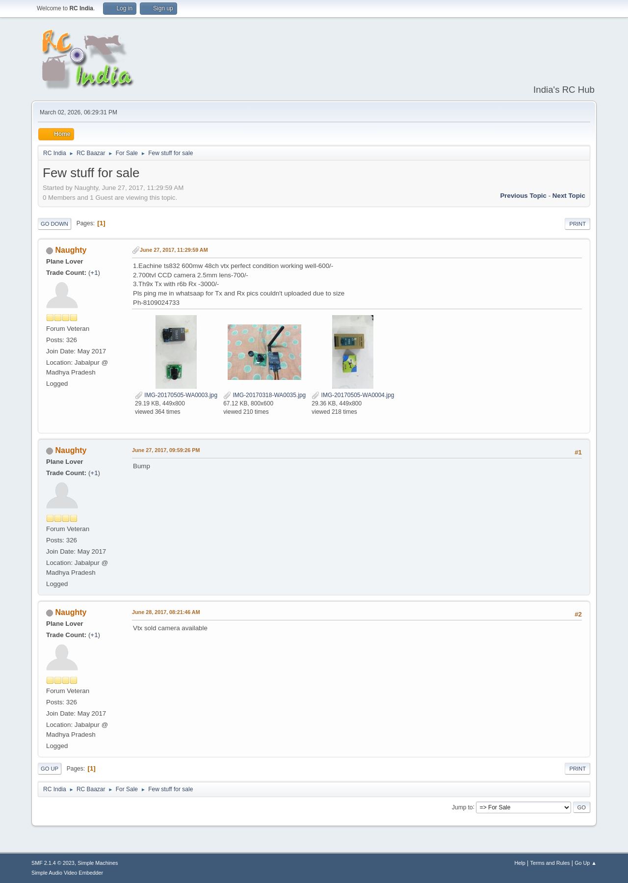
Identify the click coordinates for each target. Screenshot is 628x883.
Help (520, 863)
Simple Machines (98, 863)
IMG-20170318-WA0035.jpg (264, 395)
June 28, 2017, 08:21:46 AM (166, 612)
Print (577, 224)
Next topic (568, 195)
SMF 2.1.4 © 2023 (53, 863)
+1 (94, 272)
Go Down (54, 224)
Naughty (70, 250)
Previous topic (523, 195)
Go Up (49, 769)
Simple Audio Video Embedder (67, 873)
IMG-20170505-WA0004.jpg (353, 395)
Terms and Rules (550, 863)
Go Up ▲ (586, 863)
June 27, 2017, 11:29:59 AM (174, 250)
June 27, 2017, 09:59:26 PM (166, 450)
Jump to (462, 806)
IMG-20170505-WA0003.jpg (176, 395)
